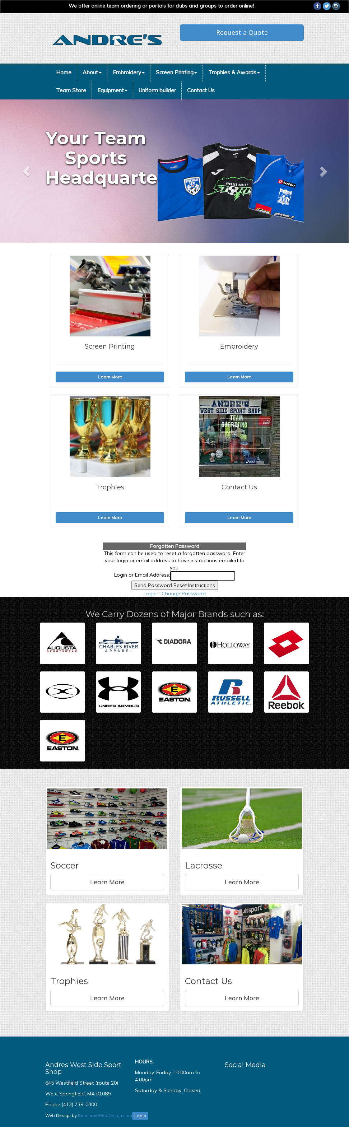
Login (150, 593)
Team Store (71, 90)
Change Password (184, 593)
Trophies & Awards (234, 72)
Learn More (107, 882)
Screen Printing (176, 72)
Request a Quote (242, 32)
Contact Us (201, 90)
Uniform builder (157, 90)
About (92, 72)
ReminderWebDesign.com (105, 1115)
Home (63, 72)
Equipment (112, 90)
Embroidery (129, 72)
